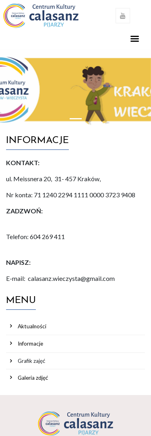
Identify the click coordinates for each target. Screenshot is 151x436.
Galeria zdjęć (33, 378)
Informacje (30, 343)
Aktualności (32, 326)
